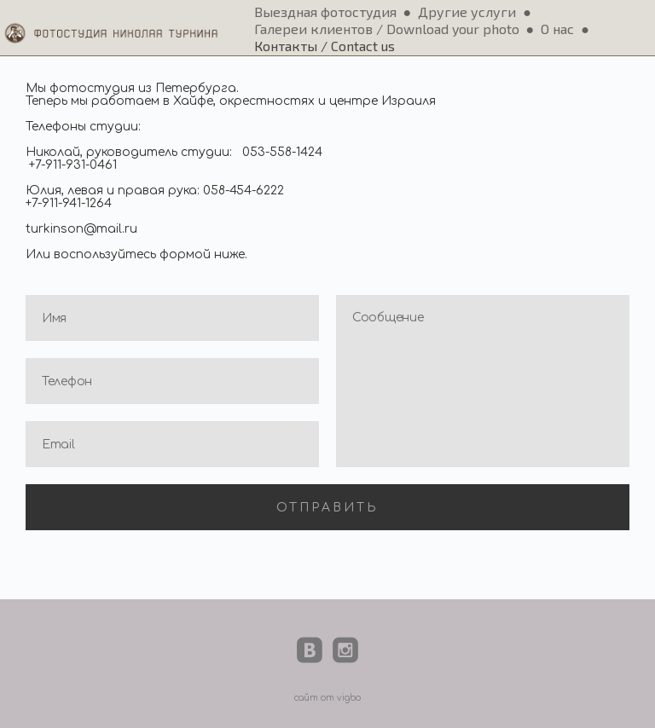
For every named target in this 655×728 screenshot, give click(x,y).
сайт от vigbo (327, 697)
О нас (557, 28)
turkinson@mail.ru (81, 228)
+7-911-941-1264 (69, 203)
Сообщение (482, 381)
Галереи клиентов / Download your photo (386, 28)
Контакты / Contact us (324, 46)
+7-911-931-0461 (73, 165)
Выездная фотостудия (325, 11)
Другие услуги (467, 11)
